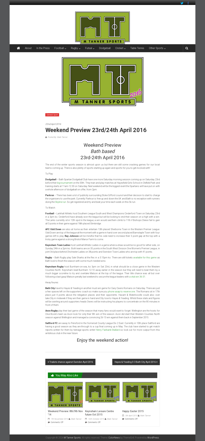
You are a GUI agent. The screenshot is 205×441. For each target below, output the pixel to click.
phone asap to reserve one (121, 291)
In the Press (43, 48)
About (28, 48)
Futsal (88, 48)
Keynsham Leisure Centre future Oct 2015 (99, 413)
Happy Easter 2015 (133, 411)
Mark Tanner (76, 419)
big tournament (65, 183)
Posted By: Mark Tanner (57, 137)
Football (59, 48)
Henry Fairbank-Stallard (107, 330)
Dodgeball (105, 48)
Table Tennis (137, 48)
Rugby (74, 48)
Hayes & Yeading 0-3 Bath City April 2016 (135, 362)
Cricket (119, 48)
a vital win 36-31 (137, 276)
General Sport (52, 115)
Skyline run (60, 202)
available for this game (144, 257)
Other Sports (156, 48)
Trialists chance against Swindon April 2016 (71, 362)
